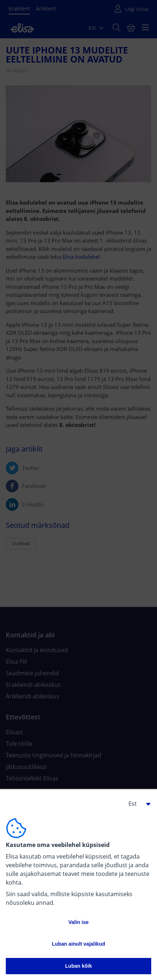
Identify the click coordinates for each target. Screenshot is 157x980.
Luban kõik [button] (78, 966)
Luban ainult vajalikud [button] (78, 944)
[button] (136, 803)
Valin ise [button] (78, 922)
